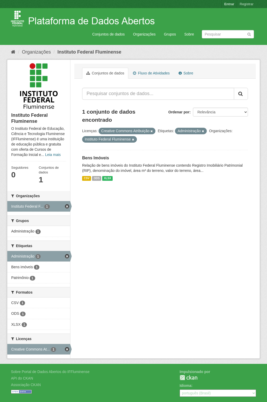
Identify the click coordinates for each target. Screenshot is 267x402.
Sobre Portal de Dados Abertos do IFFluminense (50, 372)
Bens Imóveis (95, 158)
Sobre (189, 34)
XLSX (107, 178)
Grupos (170, 34)
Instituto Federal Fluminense (89, 52)
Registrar (246, 4)
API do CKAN (22, 378)
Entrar (229, 4)
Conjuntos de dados (108, 34)
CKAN (188, 377)
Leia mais (53, 155)
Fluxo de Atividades (151, 73)
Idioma (185, 385)
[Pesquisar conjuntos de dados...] (158, 94)
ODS (97, 178)
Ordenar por (179, 112)
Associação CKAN (26, 385)
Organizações (144, 34)
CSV (86, 178)
